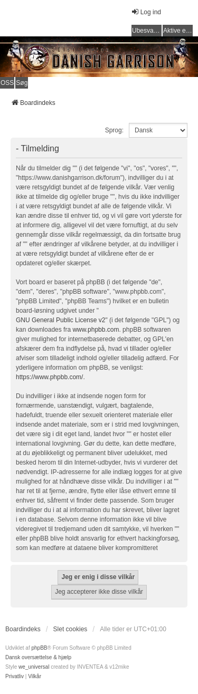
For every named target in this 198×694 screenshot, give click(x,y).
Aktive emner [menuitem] (178, 30)
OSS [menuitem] (7, 82)
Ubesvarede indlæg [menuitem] (147, 30)
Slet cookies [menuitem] (70, 629)
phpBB (39, 648)
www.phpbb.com (95, 329)
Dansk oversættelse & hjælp (38, 657)
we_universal (33, 667)
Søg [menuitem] (21, 82)
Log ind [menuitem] (146, 12)
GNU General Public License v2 (60, 320)
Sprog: (114, 130)
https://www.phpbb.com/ (49, 377)
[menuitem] (14, 676)
